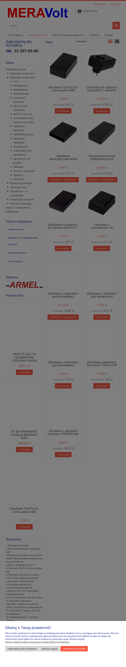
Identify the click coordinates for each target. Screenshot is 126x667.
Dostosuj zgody (50, 648)
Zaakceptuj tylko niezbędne (22, 648)
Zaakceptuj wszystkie (74, 648)
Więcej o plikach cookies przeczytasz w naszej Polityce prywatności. (37, 641)
